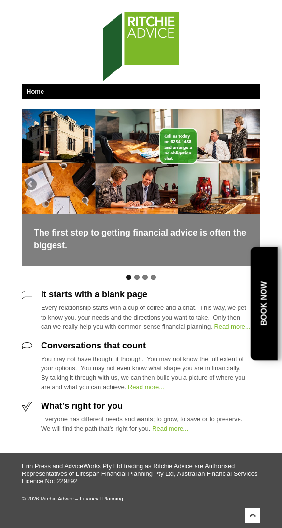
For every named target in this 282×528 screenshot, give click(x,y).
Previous (31, 185)
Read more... (232, 326)
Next (250, 185)
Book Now (263, 303)
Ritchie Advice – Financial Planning (81, 498)
